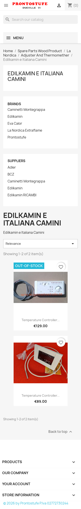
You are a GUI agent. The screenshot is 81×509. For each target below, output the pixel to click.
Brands (14, 104)
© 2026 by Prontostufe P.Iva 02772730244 (35, 503)
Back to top (60, 432)
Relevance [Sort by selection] (40, 243)
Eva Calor (15, 123)
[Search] (40, 19)
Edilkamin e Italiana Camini (35, 76)
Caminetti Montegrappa (26, 110)
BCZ (11, 174)
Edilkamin (15, 116)
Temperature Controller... (41, 320)
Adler (12, 167)
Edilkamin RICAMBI (22, 195)
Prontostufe (17, 137)
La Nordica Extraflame (25, 130)
